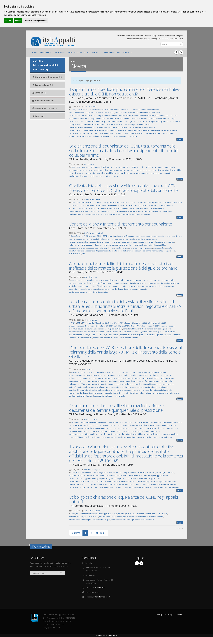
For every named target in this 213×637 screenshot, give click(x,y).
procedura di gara (121, 133)
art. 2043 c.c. (75, 425)
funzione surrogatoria (108, 242)
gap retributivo (97, 121)
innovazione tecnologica (97, 384)
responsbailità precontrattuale (98, 251)
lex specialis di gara (129, 124)
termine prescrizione (144, 437)
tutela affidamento (172, 393)
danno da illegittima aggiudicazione (98, 428)
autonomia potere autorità (79, 375)
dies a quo (162, 428)
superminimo (146, 173)
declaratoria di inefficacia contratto (100, 283)
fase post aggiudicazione (158, 475)
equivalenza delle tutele (111, 208)
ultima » (101, 532)
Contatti (127, 53)
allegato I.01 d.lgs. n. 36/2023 (135, 323)
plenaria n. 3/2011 (115, 431)
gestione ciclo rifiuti (149, 332)
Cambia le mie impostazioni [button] (35, 20)
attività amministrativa (129, 425)
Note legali (169, 614)
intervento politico (115, 384)
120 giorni (75, 422)
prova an (148, 248)
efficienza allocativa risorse (129, 332)
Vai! (61, 573)
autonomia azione (169, 425)
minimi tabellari (143, 124)
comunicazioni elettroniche (93, 378)
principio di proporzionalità (135, 484)
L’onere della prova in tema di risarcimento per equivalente (120, 224)
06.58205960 (99, 588)
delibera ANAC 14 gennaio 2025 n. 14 (83, 517)
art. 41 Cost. (84, 208)
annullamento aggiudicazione (130, 280)
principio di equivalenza (114, 484)
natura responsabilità (98, 431)
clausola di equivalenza (87, 329)
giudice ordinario (121, 283)
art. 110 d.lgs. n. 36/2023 (163, 205)
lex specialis (138, 208)
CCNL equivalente (94, 110)
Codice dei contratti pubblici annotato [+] (45, 65)
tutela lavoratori (166, 211)
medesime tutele (145, 170)
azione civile (169, 280)
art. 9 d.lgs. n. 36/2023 (122, 326)
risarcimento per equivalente (163, 251)
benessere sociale (167, 326)
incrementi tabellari (102, 124)
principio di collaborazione (99, 390)
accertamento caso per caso (80, 115)
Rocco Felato (89, 164)
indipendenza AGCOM (78, 384)
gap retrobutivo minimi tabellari (116, 121)
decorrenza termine (121, 428)
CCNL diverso (81, 110)
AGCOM (74, 372)
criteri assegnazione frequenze (128, 378)
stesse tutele (135, 173)
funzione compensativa (147, 239)
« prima (75, 532)
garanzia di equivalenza (150, 121)
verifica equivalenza (126, 214)
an (109, 236)
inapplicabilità (154, 478)
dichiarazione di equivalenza (114, 170)
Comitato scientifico (78, 53)
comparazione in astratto (121, 115)
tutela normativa (147, 520)
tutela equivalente (133, 520)
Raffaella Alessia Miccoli (93, 233)
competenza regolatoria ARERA (109, 329)
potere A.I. (73, 387)
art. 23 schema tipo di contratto (81, 326)
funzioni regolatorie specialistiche (158, 381)
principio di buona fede (78, 390)
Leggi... (179, 139)
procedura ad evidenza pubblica (100, 133)
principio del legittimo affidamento (162, 481)
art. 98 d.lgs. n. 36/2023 (165, 472)
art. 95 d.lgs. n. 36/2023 (146, 472)
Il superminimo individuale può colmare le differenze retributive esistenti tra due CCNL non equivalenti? (124, 91)
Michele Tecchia (90, 107)
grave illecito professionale (120, 478)
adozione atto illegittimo (138, 422)
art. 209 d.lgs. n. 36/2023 (89, 425)
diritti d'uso (169, 378)
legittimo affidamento (149, 384)
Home (34, 53)
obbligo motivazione (122, 481)
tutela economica (118, 520)
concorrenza (110, 378)
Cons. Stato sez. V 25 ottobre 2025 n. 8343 (87, 280)
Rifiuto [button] (18, 20)
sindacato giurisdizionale (139, 487)
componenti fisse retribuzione (102, 118)
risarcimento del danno (141, 251)
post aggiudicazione (139, 481)
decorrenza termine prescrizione (143, 428)
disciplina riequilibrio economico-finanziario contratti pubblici (93, 332)
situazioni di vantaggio (155, 393)
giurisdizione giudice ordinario (81, 286)
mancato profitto (114, 245)
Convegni (38, 116)
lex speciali (115, 124)
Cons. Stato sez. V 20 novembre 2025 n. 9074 (89, 236)
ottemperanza (116, 286)
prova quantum (159, 248)
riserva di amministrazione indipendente (129, 393)
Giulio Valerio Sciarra (92, 511)
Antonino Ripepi (90, 419)
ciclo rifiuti (73, 329)
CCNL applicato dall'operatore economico (118, 202)
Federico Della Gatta (92, 199)
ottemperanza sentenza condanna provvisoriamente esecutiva (148, 286)
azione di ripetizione (77, 283)
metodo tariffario (112, 335)
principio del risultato (77, 484)
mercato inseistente (97, 335)
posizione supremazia (151, 431)
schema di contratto (84, 338)
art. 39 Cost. (73, 208)
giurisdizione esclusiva (169, 283)
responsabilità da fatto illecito (81, 437)
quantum (169, 248)
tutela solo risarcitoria (95, 396)
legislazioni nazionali (132, 384)
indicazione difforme (105, 481)
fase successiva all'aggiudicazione (82, 478)
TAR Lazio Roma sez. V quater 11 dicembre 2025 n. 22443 (91, 112)
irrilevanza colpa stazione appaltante (159, 242)
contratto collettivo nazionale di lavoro (84, 475)
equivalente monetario (128, 239)
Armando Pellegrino (92, 470)
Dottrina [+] (39, 92)
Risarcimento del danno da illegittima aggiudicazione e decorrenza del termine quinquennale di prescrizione (116, 408)
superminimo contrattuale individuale (84, 136)
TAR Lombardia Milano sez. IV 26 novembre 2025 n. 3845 (137, 112)
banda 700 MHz (145, 375)
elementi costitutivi (93, 239)
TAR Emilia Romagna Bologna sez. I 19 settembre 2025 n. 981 (104, 422)
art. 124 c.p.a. (127, 372)
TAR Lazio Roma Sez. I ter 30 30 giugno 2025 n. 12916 (97, 472)
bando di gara (94, 208)
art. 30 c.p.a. (115, 425)
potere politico (84, 387)
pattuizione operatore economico (119, 130)
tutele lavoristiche (110, 214)
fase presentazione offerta (80, 121)
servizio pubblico (132, 338)
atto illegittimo (155, 425)
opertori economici (166, 384)
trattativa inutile (75, 254)
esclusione (143, 475)
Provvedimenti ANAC (43, 100)
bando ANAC (136, 326)
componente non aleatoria (166, 115)
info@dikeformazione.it (100, 597)
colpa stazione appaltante (156, 236)
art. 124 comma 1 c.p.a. (131, 236)
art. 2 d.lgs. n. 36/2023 (141, 372)
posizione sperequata (132, 431)
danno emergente (77, 239)
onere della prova (129, 245)
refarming (140, 390)
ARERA (73, 323)
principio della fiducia (159, 387)
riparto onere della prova (122, 251)
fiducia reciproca (137, 381)
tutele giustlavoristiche (93, 214)
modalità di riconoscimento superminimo (124, 127)
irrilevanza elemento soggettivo (81, 245)
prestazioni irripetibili (77, 289)
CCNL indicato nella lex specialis (115, 110)
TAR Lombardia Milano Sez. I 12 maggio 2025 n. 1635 (96, 514)
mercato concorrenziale (78, 335)
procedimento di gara (77, 133)
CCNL (73, 110)
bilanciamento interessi (161, 375)
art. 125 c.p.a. (148, 280)
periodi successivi (141, 130)
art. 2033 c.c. (158, 280)
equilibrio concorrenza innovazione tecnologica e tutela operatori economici (99, 381)
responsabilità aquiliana (168, 434)
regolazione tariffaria (145, 335)
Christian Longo (90, 320)
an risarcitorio (115, 236)
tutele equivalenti (76, 214)
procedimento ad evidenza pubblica (163, 130)
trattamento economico (128, 136)
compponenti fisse (76, 170)
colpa (143, 236)
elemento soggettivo (109, 239)
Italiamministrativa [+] (44, 108)
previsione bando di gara (154, 208)
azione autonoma (76, 428)
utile (84, 254)
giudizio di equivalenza (170, 121)
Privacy (159, 614)
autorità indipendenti (129, 375)
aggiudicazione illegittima (171, 422)
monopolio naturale (128, 335)
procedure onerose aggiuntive (123, 390)
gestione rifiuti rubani (166, 332)
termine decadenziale (126, 437)
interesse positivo (136, 242)
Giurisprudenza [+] (42, 85)
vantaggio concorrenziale (115, 396)
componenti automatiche (79, 118)
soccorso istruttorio (158, 487)
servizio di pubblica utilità (114, 338)
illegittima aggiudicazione (79, 431)
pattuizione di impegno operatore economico (87, 130)
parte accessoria (148, 127)
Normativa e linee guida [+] (47, 77)
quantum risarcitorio (77, 251)
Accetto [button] (8, 20)
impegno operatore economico (81, 124)
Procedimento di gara (115, 205)
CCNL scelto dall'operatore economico (144, 110)
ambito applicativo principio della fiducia (94, 372)
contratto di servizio (145, 329)
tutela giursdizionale (77, 396)
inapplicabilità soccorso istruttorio (82, 481)
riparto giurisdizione (95, 289)
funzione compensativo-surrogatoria (84, 242)
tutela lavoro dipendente (79, 176)
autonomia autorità (158, 372)
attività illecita (143, 425)
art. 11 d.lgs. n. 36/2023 (102, 115)
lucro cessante (101, 245)
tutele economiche (97, 176)
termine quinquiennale (163, 437)
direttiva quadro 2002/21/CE (153, 378)
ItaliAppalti (45, 53)
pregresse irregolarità (141, 387)
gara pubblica (135, 121)
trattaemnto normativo (109, 136)
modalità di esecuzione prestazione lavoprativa (88, 127)
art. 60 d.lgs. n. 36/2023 (104, 326)
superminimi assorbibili (164, 133)
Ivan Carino (88, 369)
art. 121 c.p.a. (116, 372)
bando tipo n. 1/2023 (150, 326)
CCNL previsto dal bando (172, 202)
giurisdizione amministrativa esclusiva (144, 283)
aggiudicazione (111, 280)
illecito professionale (139, 478)
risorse (73, 338)
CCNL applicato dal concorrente (88, 202)
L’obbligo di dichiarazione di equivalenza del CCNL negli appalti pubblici (123, 499)
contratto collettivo (122, 118)
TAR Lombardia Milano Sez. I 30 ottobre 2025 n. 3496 (103, 323)
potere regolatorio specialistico (118, 387)
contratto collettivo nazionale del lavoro (146, 118)
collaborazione (75, 378)
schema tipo (98, 338)
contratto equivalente (93, 170)
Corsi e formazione (111, 53)
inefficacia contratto (102, 286)
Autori (95, 53)
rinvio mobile (149, 133)
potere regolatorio (98, 387)
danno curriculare (174, 236)
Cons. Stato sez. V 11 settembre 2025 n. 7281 (88, 205)
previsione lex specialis (78, 211)
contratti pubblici (129, 329)
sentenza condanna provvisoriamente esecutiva (88, 292)
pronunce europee (137, 248)
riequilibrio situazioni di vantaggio (158, 390)
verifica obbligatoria (142, 214)
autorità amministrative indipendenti (105, 375)
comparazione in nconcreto (143, 115)
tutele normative (112, 176)
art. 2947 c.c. (105, 425)
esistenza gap (169, 118)
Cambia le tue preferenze (106, 635)
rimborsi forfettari (136, 133)
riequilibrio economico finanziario (167, 335)
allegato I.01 (129, 205)
